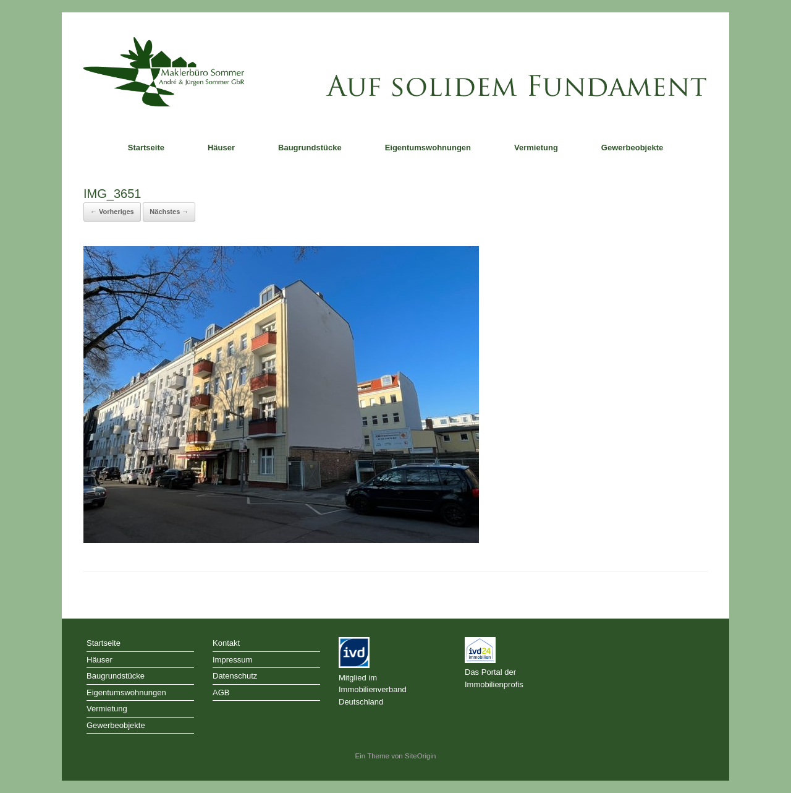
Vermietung (536, 147)
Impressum (232, 659)
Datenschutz (235, 675)
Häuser (221, 147)
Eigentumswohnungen (428, 147)
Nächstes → (169, 211)
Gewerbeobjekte (632, 147)
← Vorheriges (112, 211)
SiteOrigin (420, 756)
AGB (221, 692)
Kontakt (226, 643)
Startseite (146, 147)
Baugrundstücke (310, 147)
